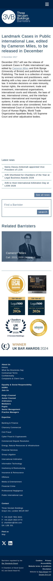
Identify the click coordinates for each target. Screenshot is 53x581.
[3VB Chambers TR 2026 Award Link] (15, 335)
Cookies (39, 560)
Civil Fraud (6, 432)
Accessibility (46, 563)
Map (3, 534)
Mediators (6, 404)
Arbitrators (7, 401)
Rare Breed (43, 572)
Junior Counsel (9, 398)
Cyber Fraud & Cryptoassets (14, 437)
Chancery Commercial (11, 427)
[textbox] (25, 205)
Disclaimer (47, 569)
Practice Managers (10, 412)
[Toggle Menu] (47, 4)
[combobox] (26, 204)
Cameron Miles (20, 68)
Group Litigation (9, 454)
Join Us (5, 390)
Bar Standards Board (10, 563)
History (5, 367)
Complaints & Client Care (13, 378)
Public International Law (12, 495)
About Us (6, 364)
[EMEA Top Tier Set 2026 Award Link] (16, 313)
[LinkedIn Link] (10, 543)
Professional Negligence (12, 491)
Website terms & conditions (40, 566)
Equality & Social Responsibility (17, 385)
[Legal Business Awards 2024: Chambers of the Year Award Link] (16, 292)
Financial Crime (8, 486)
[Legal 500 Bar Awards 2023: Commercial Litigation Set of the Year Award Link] (37, 292)
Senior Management (11, 409)
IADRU (5, 387)
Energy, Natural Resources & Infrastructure (20, 445)
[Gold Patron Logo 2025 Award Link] (38, 335)
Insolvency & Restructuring (13, 468)
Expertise (6, 417)
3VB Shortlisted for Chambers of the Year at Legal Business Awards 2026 (27, 176)
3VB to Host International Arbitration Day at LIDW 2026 (27, 184)
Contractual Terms (10, 373)
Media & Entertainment (12, 482)
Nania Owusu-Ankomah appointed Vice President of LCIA (25, 168)
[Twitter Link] (4, 543)
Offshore (5, 477)
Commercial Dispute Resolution (15, 441)
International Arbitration (12, 459)
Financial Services (10, 450)
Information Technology (12, 464)
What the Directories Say (13, 370)
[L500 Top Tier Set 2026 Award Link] (36, 313)
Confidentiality (8, 376)
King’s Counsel (9, 395)
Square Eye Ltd (45, 574)
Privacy (48, 560)
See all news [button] (43, 195)
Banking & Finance (10, 423)
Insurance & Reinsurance (13, 473)
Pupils (4, 407)
